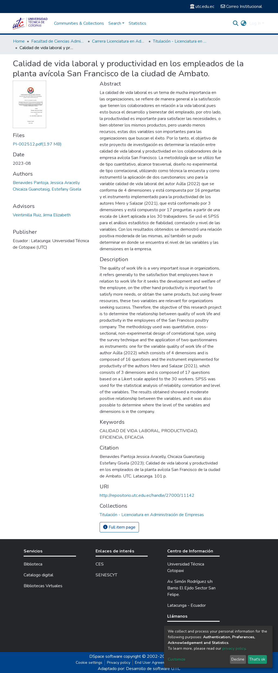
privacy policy (233, 648)
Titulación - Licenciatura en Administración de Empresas (180, 41)
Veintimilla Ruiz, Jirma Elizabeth (42, 215)
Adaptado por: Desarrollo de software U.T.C (139, 669)
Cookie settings (89, 662)
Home (19, 41)
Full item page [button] (119, 527)
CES (100, 564)
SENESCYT (106, 575)
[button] (243, 23)
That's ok (257, 659)
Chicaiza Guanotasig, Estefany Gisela (47, 189)
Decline (237, 659)
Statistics (137, 23)
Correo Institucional (241, 7)
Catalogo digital (38, 575)
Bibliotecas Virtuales (43, 586)
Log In (255, 23)
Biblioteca (33, 564)
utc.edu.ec (202, 7)
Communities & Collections (79, 23)
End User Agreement (153, 662)
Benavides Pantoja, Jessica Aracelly (46, 183)
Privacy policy (118, 662)
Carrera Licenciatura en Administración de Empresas (119, 41)
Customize (176, 659)
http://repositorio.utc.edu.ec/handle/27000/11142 (147, 495)
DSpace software (105, 656)
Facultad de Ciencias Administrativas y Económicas (58, 41)
